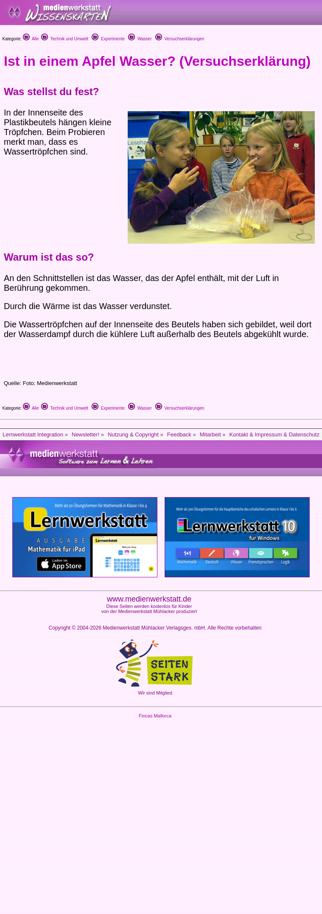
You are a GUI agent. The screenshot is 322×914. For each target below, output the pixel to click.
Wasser (139, 39)
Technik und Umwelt (64, 39)
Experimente (108, 39)
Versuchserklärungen (179, 39)
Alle (31, 39)
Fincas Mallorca (155, 715)
